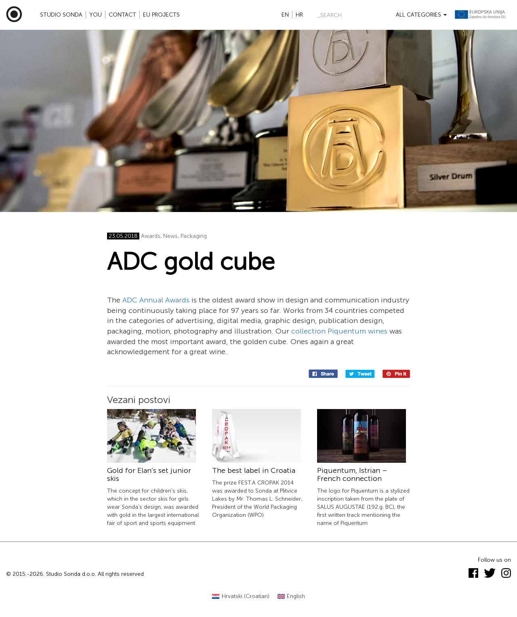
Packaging (194, 236)
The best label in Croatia (253, 470)
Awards (150, 236)
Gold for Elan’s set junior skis (149, 474)
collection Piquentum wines (339, 331)
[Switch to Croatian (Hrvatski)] (240, 597)
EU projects (161, 14)
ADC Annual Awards (155, 300)
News (170, 236)
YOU (95, 14)
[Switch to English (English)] (291, 597)
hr (299, 14)
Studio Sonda (61, 14)
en (285, 14)
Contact (122, 14)
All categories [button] (421, 14)
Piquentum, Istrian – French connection (352, 474)
